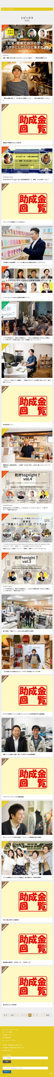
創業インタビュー (9, 1035)
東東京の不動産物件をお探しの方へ (14, 1048)
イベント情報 (8, 1032)
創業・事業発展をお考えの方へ (13, 1045)
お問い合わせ (8, 1050)
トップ (3, 9)
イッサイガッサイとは (10, 1029)
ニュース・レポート (10, 1040)
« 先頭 (12, 1015)
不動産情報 (7, 1037)
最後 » (48, 1015)
